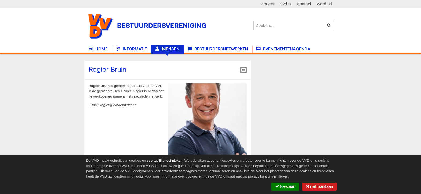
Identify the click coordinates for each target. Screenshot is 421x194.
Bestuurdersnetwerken (218, 49)
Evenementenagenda (283, 49)
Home (98, 49)
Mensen (167, 49)
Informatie (131, 49)
